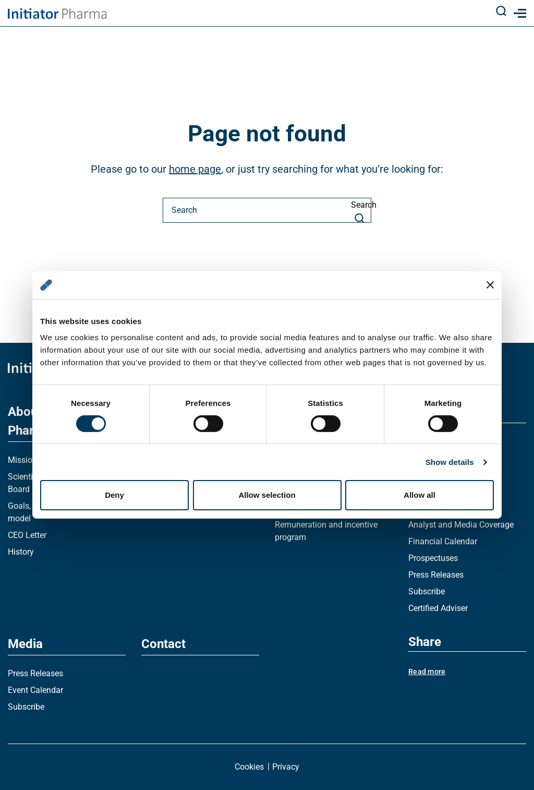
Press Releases (436, 575)
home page (195, 169)
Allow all (419, 494)
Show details (450, 462)
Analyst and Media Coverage (461, 525)
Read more (427, 671)
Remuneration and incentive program (326, 531)
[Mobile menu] (517, 13)
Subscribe (426, 591)
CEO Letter (27, 535)
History (21, 552)
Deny (114, 494)
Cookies (249, 767)
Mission (22, 460)
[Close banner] (490, 285)
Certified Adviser (438, 608)
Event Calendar (35, 690)
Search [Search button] (361, 211)
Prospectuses (433, 558)
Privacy (285, 767)
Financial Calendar (442, 541)
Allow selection (266, 494)
